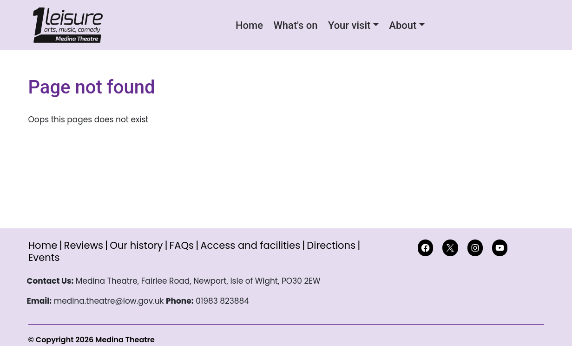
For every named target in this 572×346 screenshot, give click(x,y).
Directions (331, 245)
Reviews (83, 245)
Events (44, 257)
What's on (295, 25)
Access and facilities (250, 245)
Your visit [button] (349, 25)
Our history (136, 245)
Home (249, 25)
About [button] (402, 25)
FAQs (182, 245)
